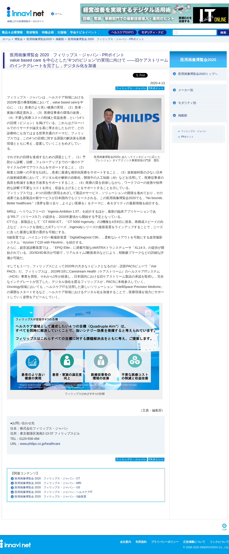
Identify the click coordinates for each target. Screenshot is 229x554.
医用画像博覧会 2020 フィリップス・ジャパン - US (49, 487)
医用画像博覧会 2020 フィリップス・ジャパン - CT (49, 478)
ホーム (58, 14)
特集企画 (48, 32)
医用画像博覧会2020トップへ (198, 74)
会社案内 (125, 541)
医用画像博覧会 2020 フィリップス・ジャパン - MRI (49, 483)
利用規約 (141, 541)
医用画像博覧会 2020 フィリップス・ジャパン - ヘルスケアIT (55, 492)
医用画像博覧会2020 (39, 39)
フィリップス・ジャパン (193, 131)
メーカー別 (185, 90)
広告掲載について (194, 541)
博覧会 (18, 39)
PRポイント (187, 136)
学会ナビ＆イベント (83, 32)
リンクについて (219, 541)
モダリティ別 (187, 103)
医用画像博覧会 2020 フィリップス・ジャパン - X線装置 (52, 496)
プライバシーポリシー (165, 541)
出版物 (61, 32)
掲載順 (60, 39)
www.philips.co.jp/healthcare (40, 444)
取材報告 (32, 32)
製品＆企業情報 (12, 32)
